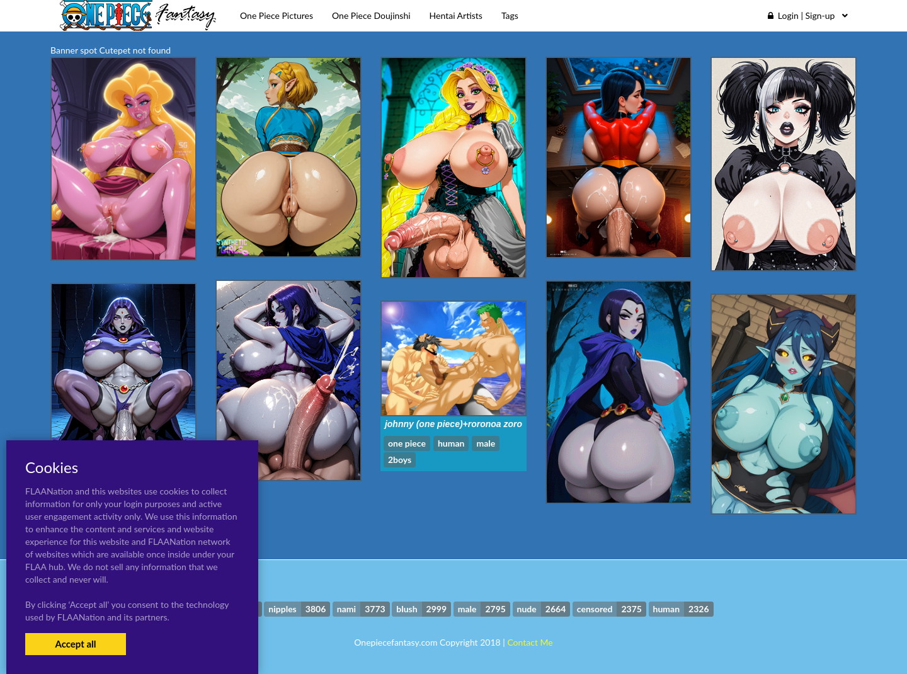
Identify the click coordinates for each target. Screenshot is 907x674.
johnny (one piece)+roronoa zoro (453, 424)
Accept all (75, 643)
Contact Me (529, 642)
